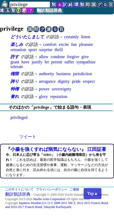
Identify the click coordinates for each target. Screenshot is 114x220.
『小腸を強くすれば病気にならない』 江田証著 (56, 149)
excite (64, 44)
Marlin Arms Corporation (49, 199)
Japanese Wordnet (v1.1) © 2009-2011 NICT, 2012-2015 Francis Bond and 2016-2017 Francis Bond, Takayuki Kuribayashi (56, 205)
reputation (58, 96)
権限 (14, 74)
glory (43, 96)
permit (56, 62)
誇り (14, 81)
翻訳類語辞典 (49, 10)
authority (46, 74)
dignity (64, 81)
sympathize (86, 62)
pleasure (86, 44)
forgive (73, 56)
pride (76, 81)
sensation (18, 49)
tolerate (16, 66)
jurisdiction (82, 74)
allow (43, 56)
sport (32, 49)
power (44, 89)
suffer (69, 62)
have (25, 62)
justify (37, 62)
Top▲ (92, 193)
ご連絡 (74, 189)
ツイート (27, 136)
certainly (71, 37)
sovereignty (62, 89)
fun (74, 44)
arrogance (47, 81)
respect (89, 81)
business (63, 74)
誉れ (14, 96)
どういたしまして (27, 37)
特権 (14, 89)
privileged (19, 117)
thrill (59, 49)
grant (14, 62)
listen (85, 37)
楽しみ (16, 44)
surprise (45, 49)
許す (14, 56)
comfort (50, 44)
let (47, 62)
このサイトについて (19, 189)
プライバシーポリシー (51, 189)
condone (58, 56)
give (85, 56)
